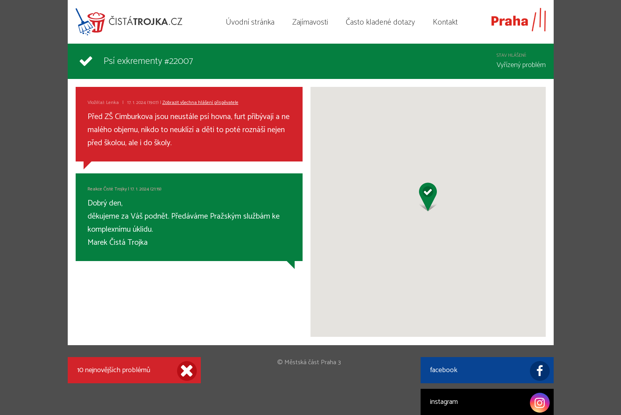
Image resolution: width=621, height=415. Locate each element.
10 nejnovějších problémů (137, 371)
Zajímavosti (310, 22)
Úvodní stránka (250, 22)
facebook (490, 371)
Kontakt (445, 22)
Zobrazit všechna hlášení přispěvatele (200, 102)
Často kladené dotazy (380, 22)
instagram (490, 403)
